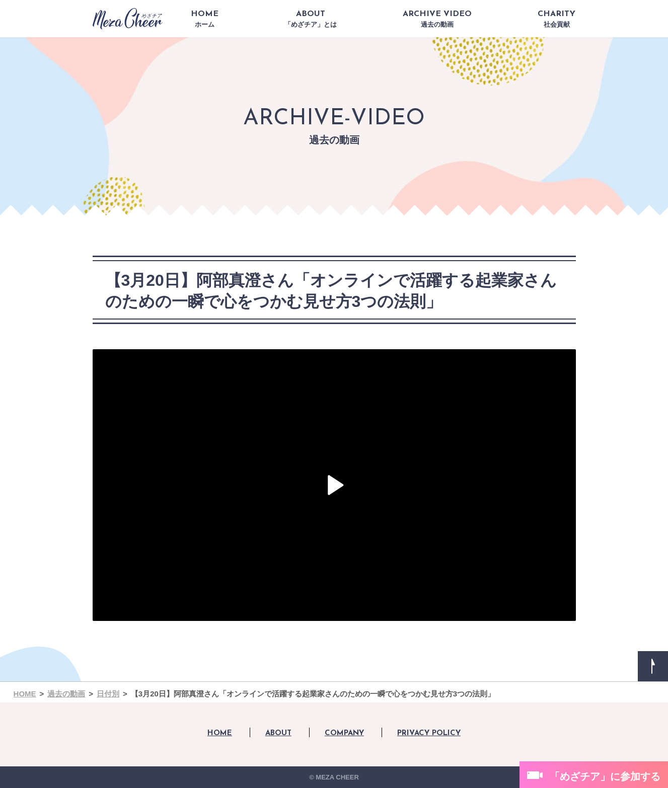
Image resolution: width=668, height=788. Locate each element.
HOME (204, 19)
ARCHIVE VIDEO (437, 19)
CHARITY (556, 19)
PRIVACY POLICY (429, 733)
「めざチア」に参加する (605, 776)
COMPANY (344, 733)
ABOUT (310, 19)
